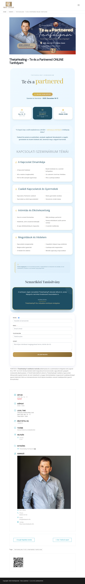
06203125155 (23, 515)
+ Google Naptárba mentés (24, 540)
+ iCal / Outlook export (62, 540)
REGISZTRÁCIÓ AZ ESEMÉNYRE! (26, 430)
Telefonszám (17, 333)
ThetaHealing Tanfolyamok (26, 449)
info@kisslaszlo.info (25, 519)
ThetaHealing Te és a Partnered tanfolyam (28, 549)
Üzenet (15, 341)
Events (11, 12)
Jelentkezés (42, 354)
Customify (32, 581)
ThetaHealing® (52, 373)
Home (4, 12)
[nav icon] (78, 5)
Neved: (15, 317)
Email (14, 325)
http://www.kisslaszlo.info (26, 524)
